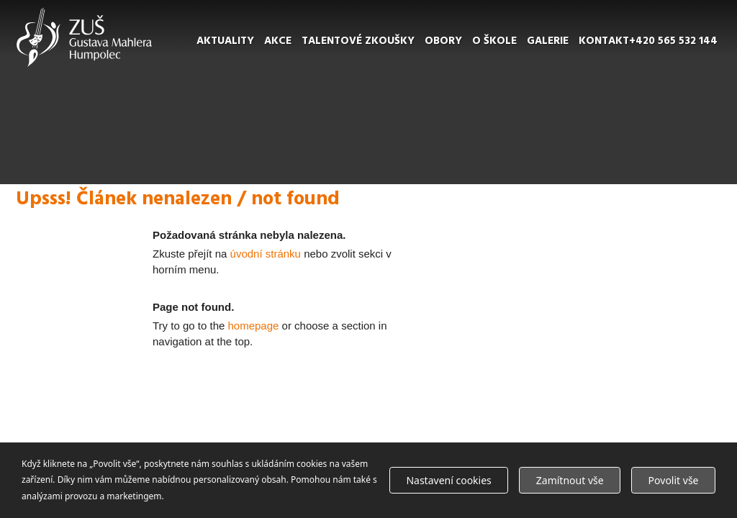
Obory (443, 41)
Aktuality (225, 41)
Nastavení (448, 480)
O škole (494, 41)
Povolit (673, 480)
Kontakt (604, 41)
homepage (253, 325)
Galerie (548, 41)
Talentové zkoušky (358, 41)
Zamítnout (570, 480)
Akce (277, 41)
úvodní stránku (265, 253)
